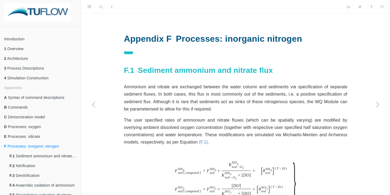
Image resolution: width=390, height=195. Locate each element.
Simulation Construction (26, 78)
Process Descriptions (24, 68)
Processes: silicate (22, 136)
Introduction (14, 39)
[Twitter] (360, 7)
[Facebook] (371, 7)
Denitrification (24, 175)
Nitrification (22, 166)
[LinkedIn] (348, 7)
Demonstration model (24, 117)
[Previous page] (93, 104)
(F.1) (203, 142)
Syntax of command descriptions (34, 97)
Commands (16, 107)
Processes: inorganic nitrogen (31, 146)
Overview (14, 49)
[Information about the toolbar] (111, 7)
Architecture (16, 58)
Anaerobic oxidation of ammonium (41, 185)
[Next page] (378, 104)
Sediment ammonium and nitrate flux (44, 156)
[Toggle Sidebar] (89, 7)
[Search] (101, 7)
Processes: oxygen (22, 127)
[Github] (382, 7)
